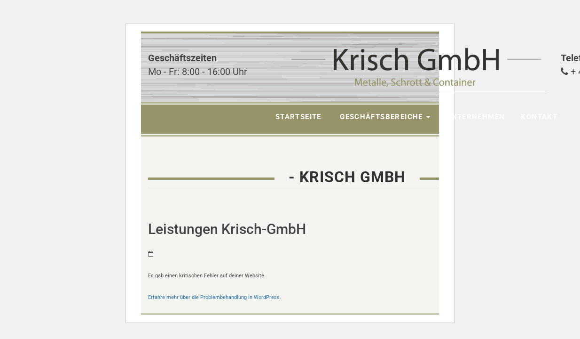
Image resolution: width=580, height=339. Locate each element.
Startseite (298, 117)
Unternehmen (475, 117)
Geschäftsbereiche (383, 117)
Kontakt (539, 117)
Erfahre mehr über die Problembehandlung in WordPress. (214, 297)
